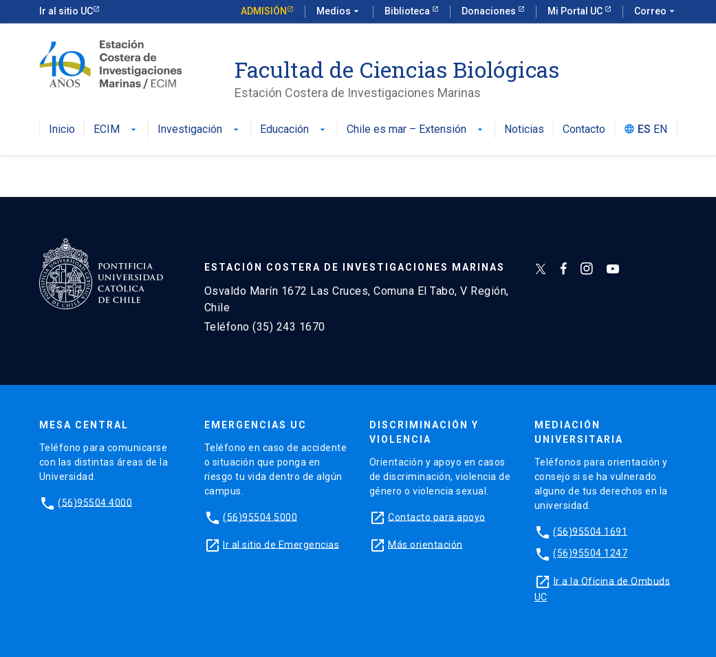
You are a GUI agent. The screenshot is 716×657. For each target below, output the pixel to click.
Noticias (524, 130)
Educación (294, 130)
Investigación (199, 130)
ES (644, 130)
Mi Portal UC (576, 11)
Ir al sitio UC (66, 11)
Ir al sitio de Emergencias (281, 544)
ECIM (116, 130)
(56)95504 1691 (590, 530)
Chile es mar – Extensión (416, 130)
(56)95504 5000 (260, 516)
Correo (655, 12)
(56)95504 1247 (590, 553)
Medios (339, 12)
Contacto (584, 130)
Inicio (62, 130)
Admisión (264, 11)
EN (660, 130)
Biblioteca (408, 11)
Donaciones (490, 11)
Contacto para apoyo (437, 516)
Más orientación (425, 544)
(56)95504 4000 (95, 502)
